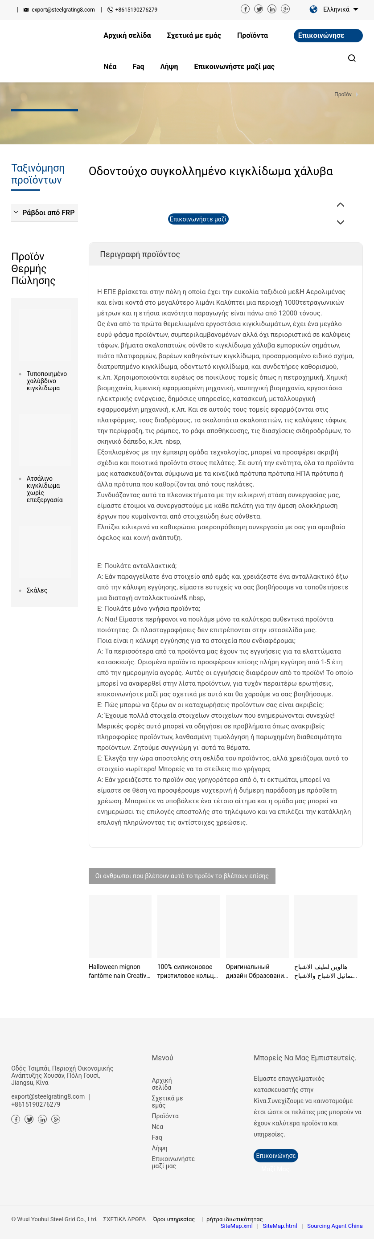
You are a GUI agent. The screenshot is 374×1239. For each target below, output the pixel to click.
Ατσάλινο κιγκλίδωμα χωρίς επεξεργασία (45, 489)
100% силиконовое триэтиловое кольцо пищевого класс (187, 971)
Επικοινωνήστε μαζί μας (172, 1162)
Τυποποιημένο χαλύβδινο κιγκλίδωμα (45, 381)
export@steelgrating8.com (63, 10)
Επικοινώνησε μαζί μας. (321, 36)
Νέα (157, 1126)
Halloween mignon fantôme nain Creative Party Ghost (119, 971)
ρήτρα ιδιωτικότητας (234, 1219)
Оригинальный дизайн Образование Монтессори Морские (257, 971)
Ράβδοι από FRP (48, 213)
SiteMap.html (280, 1226)
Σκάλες (37, 590)
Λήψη (160, 1148)
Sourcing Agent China (335, 1226)
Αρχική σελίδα (162, 1084)
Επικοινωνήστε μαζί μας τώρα (198, 220)
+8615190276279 (136, 10)
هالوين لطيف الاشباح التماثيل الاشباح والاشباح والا (325, 971)
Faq (157, 1137)
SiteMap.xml (237, 1226)
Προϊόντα (165, 1116)
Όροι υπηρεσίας (174, 1219)
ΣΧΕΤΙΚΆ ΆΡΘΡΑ (124, 1219)
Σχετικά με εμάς (167, 1102)
